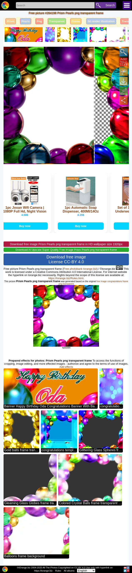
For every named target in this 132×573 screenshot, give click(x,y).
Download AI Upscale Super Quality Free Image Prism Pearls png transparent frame (66, 249)
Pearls (26, 21)
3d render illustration (101, 21)
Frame (76, 21)
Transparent (57, 21)
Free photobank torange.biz (80, 268)
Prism (10, 21)
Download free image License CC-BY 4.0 (66, 259)
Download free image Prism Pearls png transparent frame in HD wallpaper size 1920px (66, 244)
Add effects (66, 366)
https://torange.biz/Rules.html (65, 278)
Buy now (25, 226)
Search (110, 5)
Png (39, 21)
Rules (58, 570)
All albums (69, 570)
